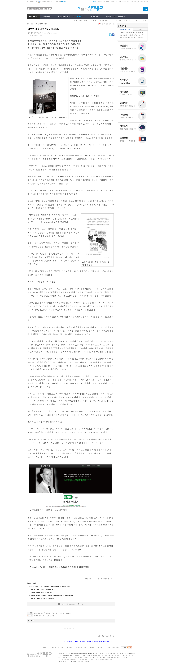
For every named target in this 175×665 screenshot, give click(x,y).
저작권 (92, 647)
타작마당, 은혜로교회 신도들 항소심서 (131, 33)
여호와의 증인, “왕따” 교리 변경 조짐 (42, 590)
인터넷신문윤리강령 (114, 647)
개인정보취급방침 (57, 647)
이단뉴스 (32, 24)
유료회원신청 (133, 2)
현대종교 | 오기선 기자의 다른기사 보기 (100, 579)
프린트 (61, 604)
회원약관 (69, 647)
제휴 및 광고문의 (81, 647)
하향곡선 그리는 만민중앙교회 (44, 616)
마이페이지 (106, 2)
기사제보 (118, 2)
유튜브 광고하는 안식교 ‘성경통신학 (131, 37)
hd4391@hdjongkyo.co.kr (104, 659)
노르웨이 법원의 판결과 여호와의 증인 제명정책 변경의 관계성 (51, 595)
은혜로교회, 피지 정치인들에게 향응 (132, 35)
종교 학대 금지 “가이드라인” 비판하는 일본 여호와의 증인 (49, 586)
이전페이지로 (103, 636)
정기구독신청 (125, 2)
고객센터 (112, 2)
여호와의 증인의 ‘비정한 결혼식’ (40, 592)
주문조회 (146, 2)
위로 (112, 636)
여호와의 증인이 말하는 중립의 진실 (41, 599)
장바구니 (140, 2)
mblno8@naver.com (50, 33)
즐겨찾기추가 (33, 2)
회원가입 (100, 2)
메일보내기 (71, 604)
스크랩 (80, 604)
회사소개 (45, 647)
